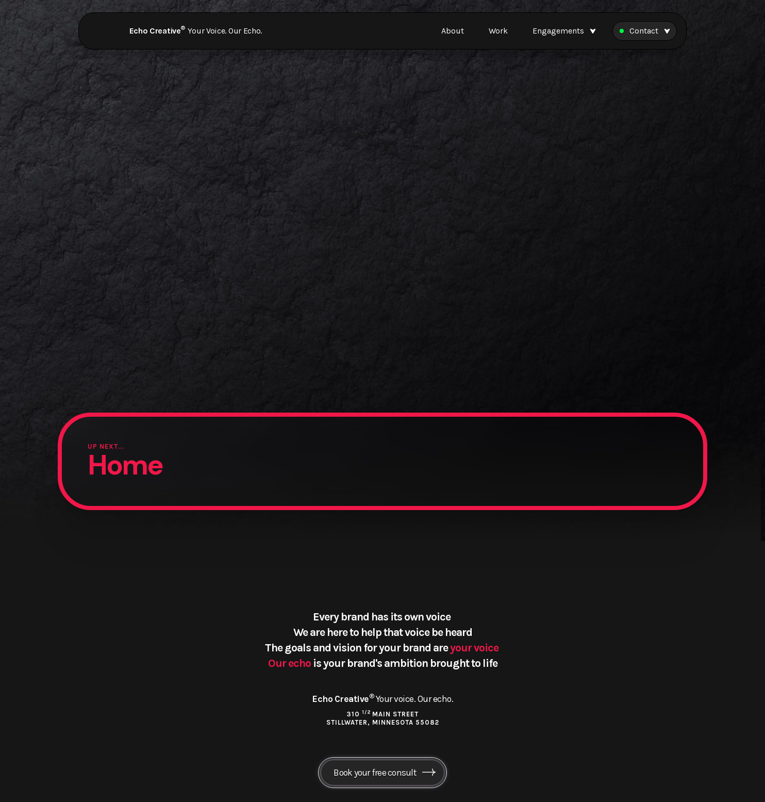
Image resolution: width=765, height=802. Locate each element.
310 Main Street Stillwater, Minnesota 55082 (382, 718)
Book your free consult (375, 772)
